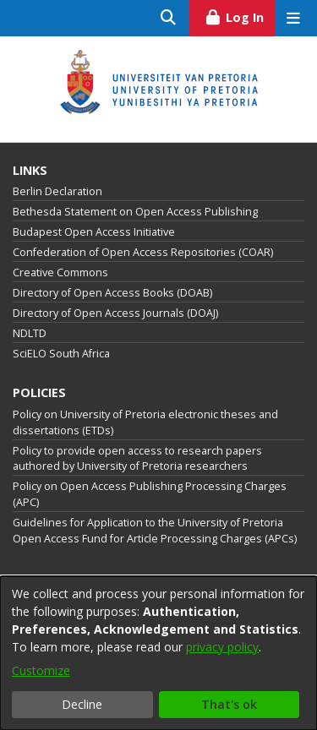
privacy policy (222, 647)
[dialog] (158, 653)
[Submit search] (168, 18)
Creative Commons (60, 272)
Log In (240, 15)
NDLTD (29, 333)
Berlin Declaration (57, 191)
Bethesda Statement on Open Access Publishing (135, 211)
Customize (41, 670)
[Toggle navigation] (292, 18)
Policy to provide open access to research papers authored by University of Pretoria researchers (137, 459)
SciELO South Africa (61, 353)
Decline (82, 704)
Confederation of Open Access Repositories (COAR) (143, 252)
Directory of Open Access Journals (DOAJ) (115, 313)
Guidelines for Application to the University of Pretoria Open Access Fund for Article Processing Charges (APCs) (155, 530)
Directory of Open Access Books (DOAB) (112, 293)
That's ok (229, 704)
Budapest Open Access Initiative (94, 232)
